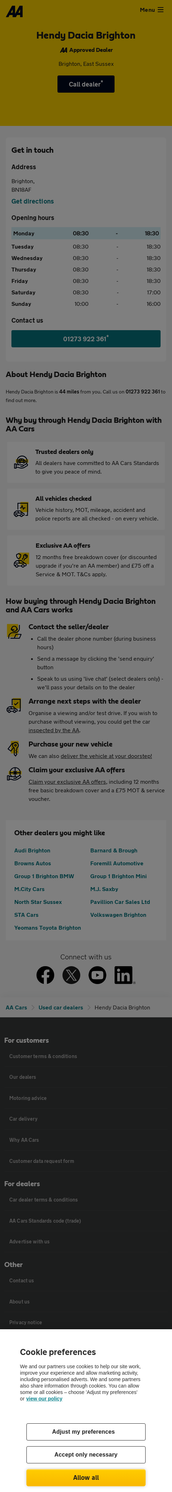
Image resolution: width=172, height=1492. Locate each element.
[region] (86, 1410)
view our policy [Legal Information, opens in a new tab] (44, 1398)
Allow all (86, 1477)
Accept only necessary (86, 1455)
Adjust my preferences (83, 1432)
